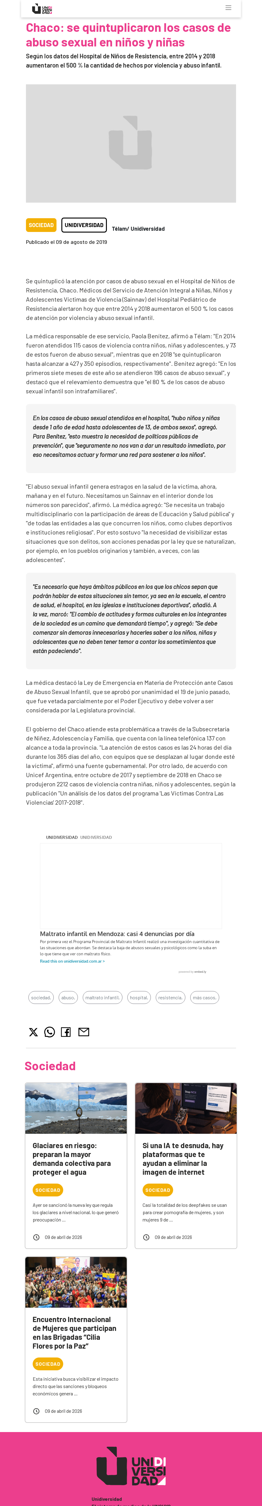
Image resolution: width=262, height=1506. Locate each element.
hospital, (139, 997)
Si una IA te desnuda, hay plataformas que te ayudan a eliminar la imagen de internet (183, 1158)
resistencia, (170, 997)
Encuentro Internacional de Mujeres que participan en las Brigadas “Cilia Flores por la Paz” (74, 1332)
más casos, (205, 997)
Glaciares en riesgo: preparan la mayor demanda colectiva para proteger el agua (72, 1158)
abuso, (68, 997)
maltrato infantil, (103, 997)
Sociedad (41, 225)
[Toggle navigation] (228, 7)
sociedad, (41, 997)
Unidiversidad (84, 225)
